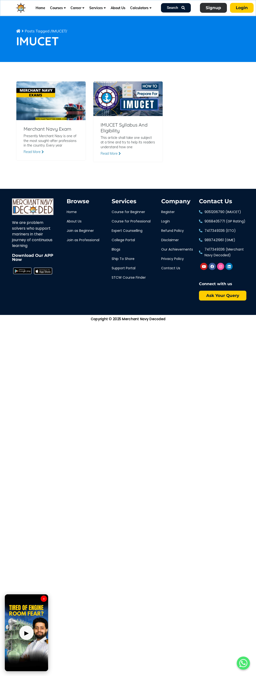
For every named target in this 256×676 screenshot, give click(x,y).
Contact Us (215, 201)
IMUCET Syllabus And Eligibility (124, 128)
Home (40, 8)
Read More (34, 152)
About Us (118, 8)
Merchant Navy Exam (47, 129)
